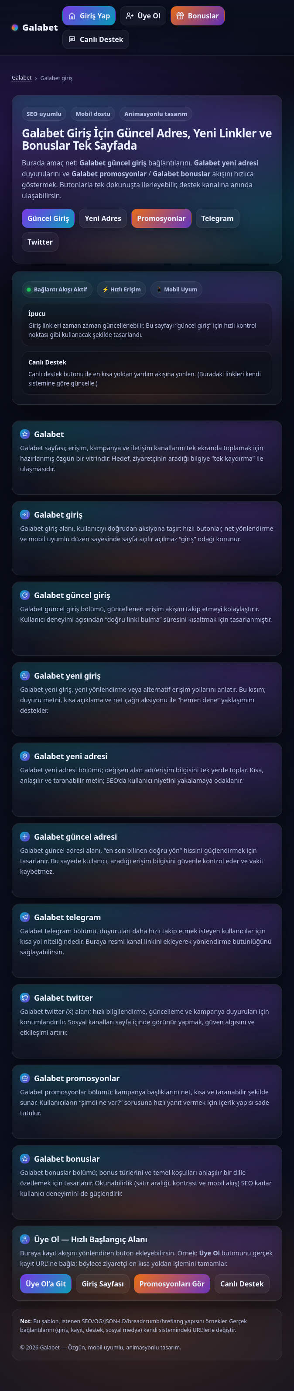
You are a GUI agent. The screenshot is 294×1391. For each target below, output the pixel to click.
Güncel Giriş (48, 218)
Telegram (218, 218)
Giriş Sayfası (103, 1288)
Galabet (22, 77)
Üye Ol (143, 16)
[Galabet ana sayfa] (35, 27)
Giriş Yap (89, 16)
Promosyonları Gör (172, 1288)
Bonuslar (197, 16)
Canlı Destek (95, 39)
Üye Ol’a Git (46, 1288)
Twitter (40, 242)
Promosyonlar (161, 218)
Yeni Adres (103, 218)
